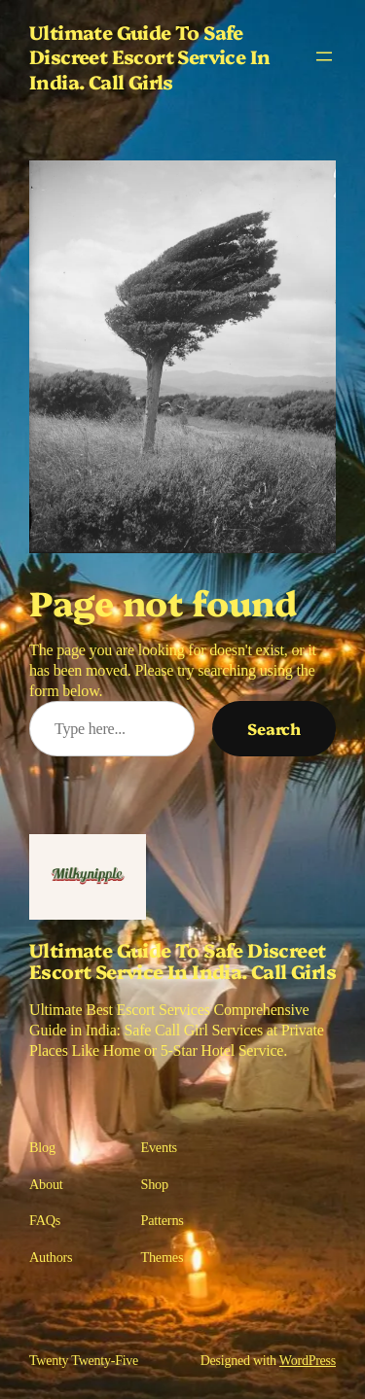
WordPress (307, 1360)
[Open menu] (324, 56)
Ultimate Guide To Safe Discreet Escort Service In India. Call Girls (149, 56)
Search (274, 728)
